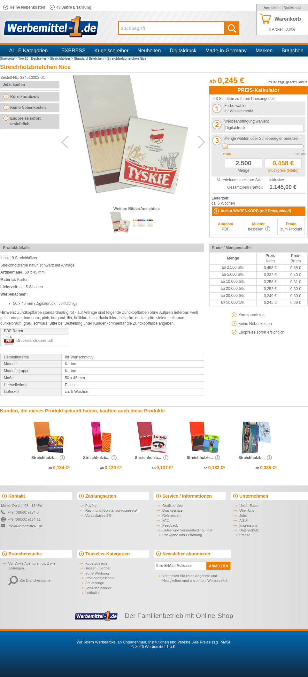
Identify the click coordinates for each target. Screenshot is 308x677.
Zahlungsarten (100, 496)
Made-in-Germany (226, 50)
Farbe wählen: (236, 105)
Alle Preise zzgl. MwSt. (211, 642)
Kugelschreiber (112, 50)
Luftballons (93, 593)
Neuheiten (149, 50)
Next (201, 142)
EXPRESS (73, 50)
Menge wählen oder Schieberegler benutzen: (262, 138)
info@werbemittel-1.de (25, 526)
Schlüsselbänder (98, 588)
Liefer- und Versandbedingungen (187, 530)
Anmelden (272, 8)
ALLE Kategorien (28, 50)
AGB (243, 520)
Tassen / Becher (98, 568)
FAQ (165, 520)
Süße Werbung (97, 573)
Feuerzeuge (94, 583)
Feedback (170, 525)
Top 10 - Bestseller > (34, 58)
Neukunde (292, 8)
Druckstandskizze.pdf (34, 340)
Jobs (243, 515)
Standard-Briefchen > (90, 58)
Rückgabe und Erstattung (182, 535)
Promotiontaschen (99, 578)
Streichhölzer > (62, 58)
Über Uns (246, 510)
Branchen (292, 50)
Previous (64, 142)
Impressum (248, 525)
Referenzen (171, 515)
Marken (264, 50)
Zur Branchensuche (29, 580)
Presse (244, 535)
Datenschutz (249, 530)
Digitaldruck (183, 50)
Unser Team (248, 506)
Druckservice (172, 510)
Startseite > (9, 58)
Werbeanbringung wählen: (246, 121)
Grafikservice (172, 506)
